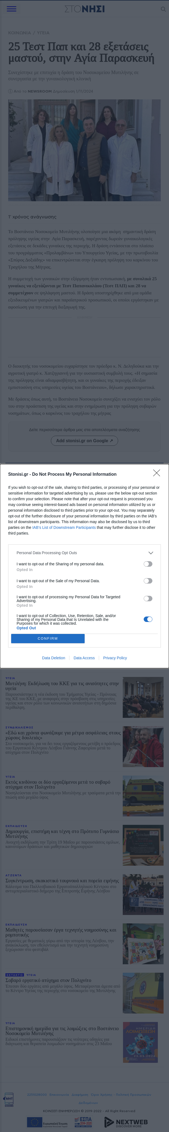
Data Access (84, 658)
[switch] (148, 564)
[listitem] (84, 553)
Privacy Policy (115, 658)
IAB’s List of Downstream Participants (64, 527)
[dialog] (84, 566)
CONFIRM (48, 638)
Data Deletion (53, 658)
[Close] (158, 474)
